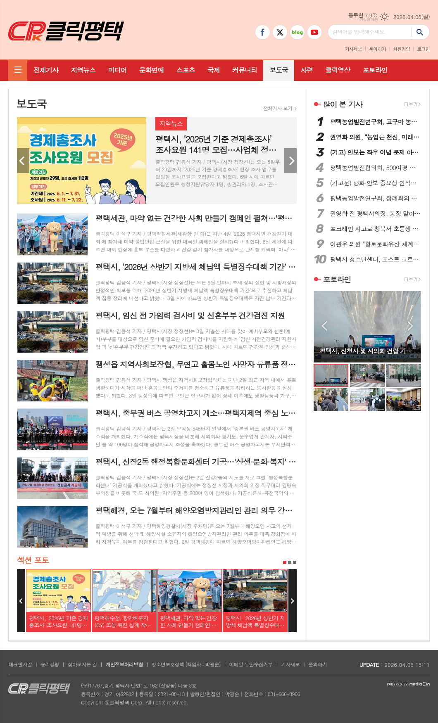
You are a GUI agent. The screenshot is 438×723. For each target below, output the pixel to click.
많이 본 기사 (342, 104)
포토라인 (374, 70)
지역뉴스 (83, 70)
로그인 (423, 49)
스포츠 (185, 70)
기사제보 (353, 49)
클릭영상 (337, 70)
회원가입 (401, 49)
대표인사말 (20, 664)
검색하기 (420, 32)
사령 (306, 70)
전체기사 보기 (278, 108)
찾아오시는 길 (82, 664)
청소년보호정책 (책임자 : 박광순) (185, 664)
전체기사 (45, 70)
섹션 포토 (33, 559)
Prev (23, 160)
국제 (213, 70)
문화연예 (151, 70)
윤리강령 (49, 664)
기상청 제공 (368, 19)
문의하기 (377, 49)
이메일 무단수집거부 (251, 664)
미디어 (117, 70)
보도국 (278, 70)
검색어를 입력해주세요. (359, 31)
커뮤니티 (244, 70)
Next (290, 160)
